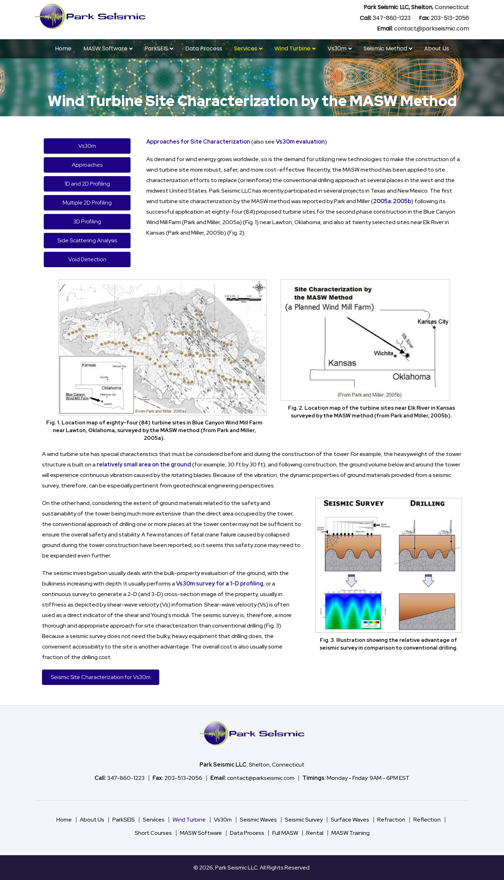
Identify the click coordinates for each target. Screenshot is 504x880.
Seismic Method (385, 48)
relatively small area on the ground (144, 464)
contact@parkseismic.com (431, 29)
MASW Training (350, 833)
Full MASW (285, 833)
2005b (402, 201)
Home (63, 48)
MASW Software (105, 48)
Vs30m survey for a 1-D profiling (219, 583)
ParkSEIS (156, 48)
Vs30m (337, 48)
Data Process (203, 48)
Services (245, 48)
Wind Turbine (292, 48)
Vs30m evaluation (300, 141)
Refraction (391, 819)
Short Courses (153, 833)
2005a (382, 201)
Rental (314, 833)
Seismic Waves (258, 819)
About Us (436, 48)
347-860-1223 (391, 18)
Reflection (427, 819)
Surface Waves (350, 819)
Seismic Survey (304, 819)
